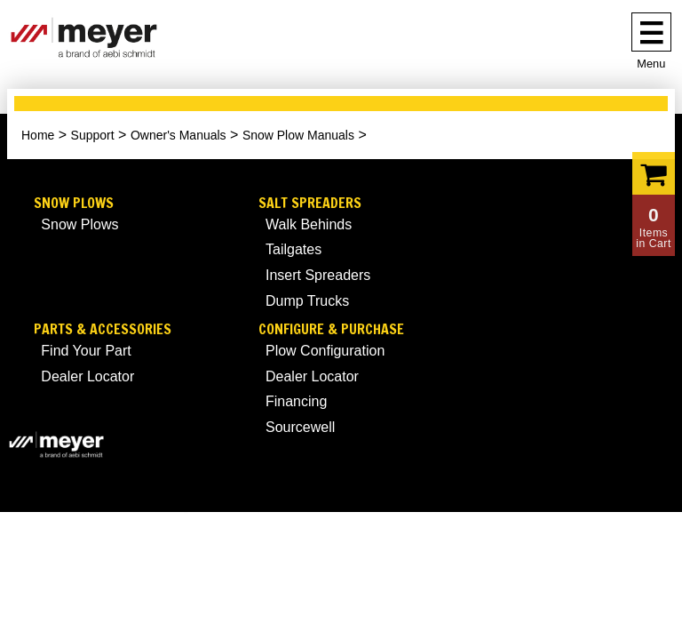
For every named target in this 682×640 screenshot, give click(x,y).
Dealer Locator (87, 376)
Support (93, 135)
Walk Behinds (309, 224)
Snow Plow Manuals (298, 135)
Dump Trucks (307, 300)
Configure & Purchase (331, 329)
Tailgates (293, 249)
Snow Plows (74, 203)
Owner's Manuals (178, 135)
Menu (651, 63)
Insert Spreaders (318, 275)
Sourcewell (300, 427)
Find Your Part (86, 350)
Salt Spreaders (309, 203)
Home (37, 135)
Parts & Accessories (102, 329)
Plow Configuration (325, 350)
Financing (296, 401)
